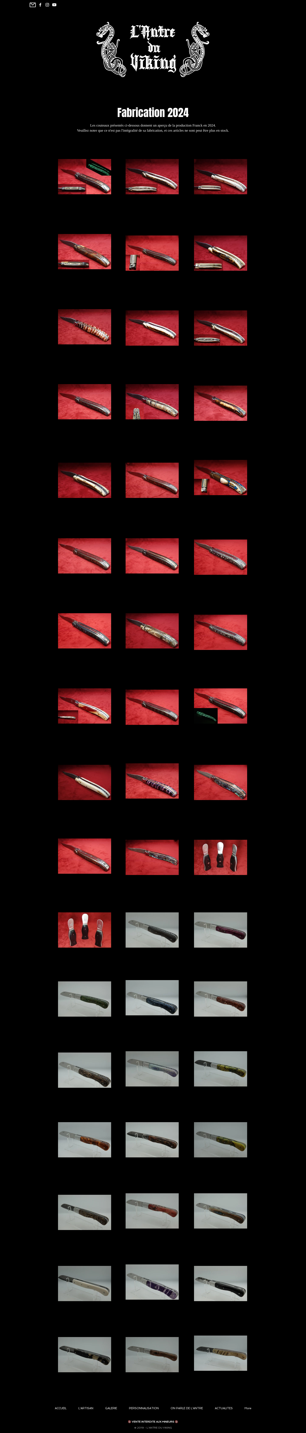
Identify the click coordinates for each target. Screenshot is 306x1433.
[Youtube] (54, 4)
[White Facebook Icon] (40, 4)
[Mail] (32, 5)
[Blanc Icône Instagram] (47, 4)
